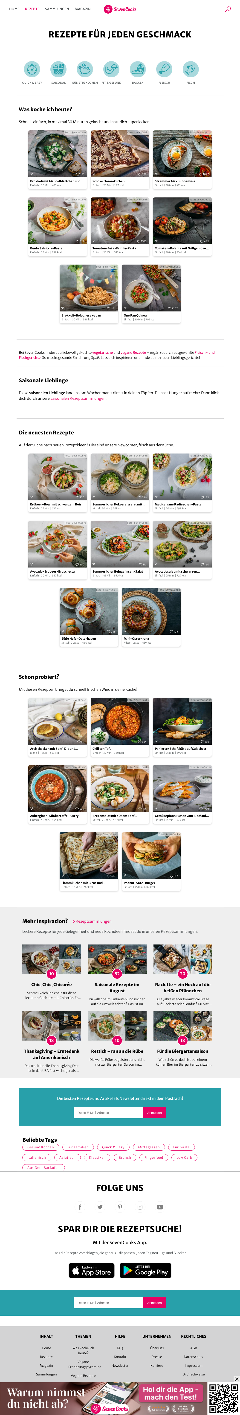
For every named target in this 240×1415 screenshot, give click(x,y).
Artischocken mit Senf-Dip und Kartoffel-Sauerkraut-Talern (52, 749)
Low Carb (184, 1157)
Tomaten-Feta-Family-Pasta (114, 248)
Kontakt (120, 1357)
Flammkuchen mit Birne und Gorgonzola (82, 883)
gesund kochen (40, 1147)
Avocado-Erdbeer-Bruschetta (52, 571)
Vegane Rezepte (83, 1376)
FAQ (120, 1348)
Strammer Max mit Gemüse (175, 181)
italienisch (36, 1157)
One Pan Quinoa (135, 315)
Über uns (157, 1348)
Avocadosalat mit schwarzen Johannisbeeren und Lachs (176, 572)
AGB (193, 1348)
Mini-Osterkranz (136, 639)
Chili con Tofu (102, 749)
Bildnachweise (194, 1374)
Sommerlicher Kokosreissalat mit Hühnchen (117, 504)
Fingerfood (154, 1157)
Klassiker (97, 1157)
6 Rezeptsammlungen (92, 921)
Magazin (83, 9)
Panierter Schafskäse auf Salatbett (180, 749)
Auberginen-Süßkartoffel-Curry (54, 816)
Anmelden (154, 1113)
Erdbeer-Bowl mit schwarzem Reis (55, 504)
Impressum (193, 1366)
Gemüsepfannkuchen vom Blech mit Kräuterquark (181, 816)
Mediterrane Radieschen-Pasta (178, 504)
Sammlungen (57, 9)
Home (14, 9)
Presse (157, 1357)
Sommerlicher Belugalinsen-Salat (118, 571)
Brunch (125, 1157)
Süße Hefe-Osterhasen (78, 639)
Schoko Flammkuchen (108, 181)
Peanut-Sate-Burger (139, 883)
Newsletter (120, 1366)
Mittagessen (149, 1147)
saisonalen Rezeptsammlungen (78, 398)
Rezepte (32, 9)
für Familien (78, 1147)
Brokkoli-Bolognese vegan (81, 315)
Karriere (156, 1366)
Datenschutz (193, 1357)
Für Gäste (181, 1147)
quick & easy (113, 1147)
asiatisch (67, 1157)
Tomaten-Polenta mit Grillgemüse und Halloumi (180, 248)
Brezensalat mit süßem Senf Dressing (113, 816)
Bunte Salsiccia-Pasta (46, 248)
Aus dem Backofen (43, 1168)
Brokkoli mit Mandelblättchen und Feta (55, 181)
